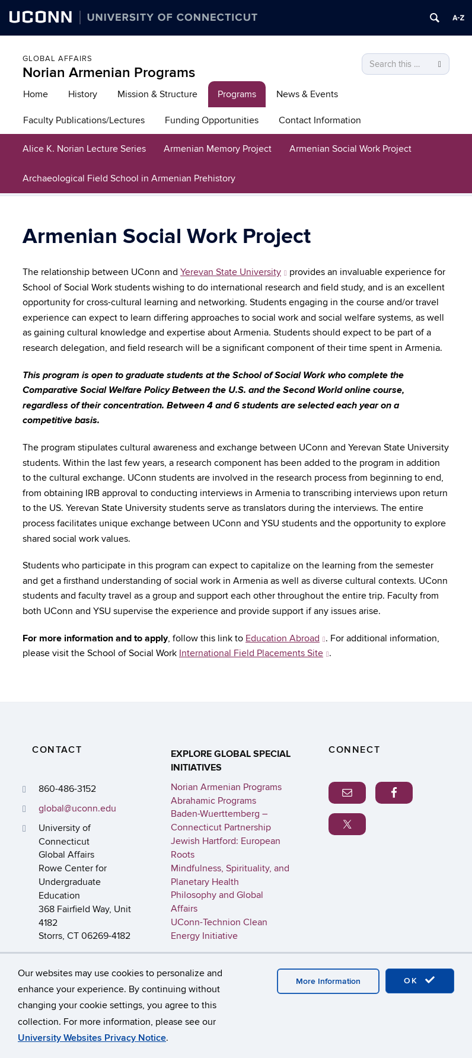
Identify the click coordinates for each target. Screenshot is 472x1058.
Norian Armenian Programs (109, 72)
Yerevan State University (233, 272)
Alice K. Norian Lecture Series (84, 149)
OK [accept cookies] (420, 980)
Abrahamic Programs (213, 801)
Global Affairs (58, 58)
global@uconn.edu (77, 808)
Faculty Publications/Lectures (84, 120)
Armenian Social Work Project (350, 149)
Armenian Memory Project (218, 149)
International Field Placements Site (254, 653)
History (82, 94)
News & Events (307, 94)
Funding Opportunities (212, 120)
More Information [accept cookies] (328, 981)
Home (35, 94)
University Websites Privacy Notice (92, 1038)
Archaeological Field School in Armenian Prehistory (129, 178)
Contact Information (320, 120)
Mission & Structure (157, 94)
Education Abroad (285, 638)
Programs (237, 94)
